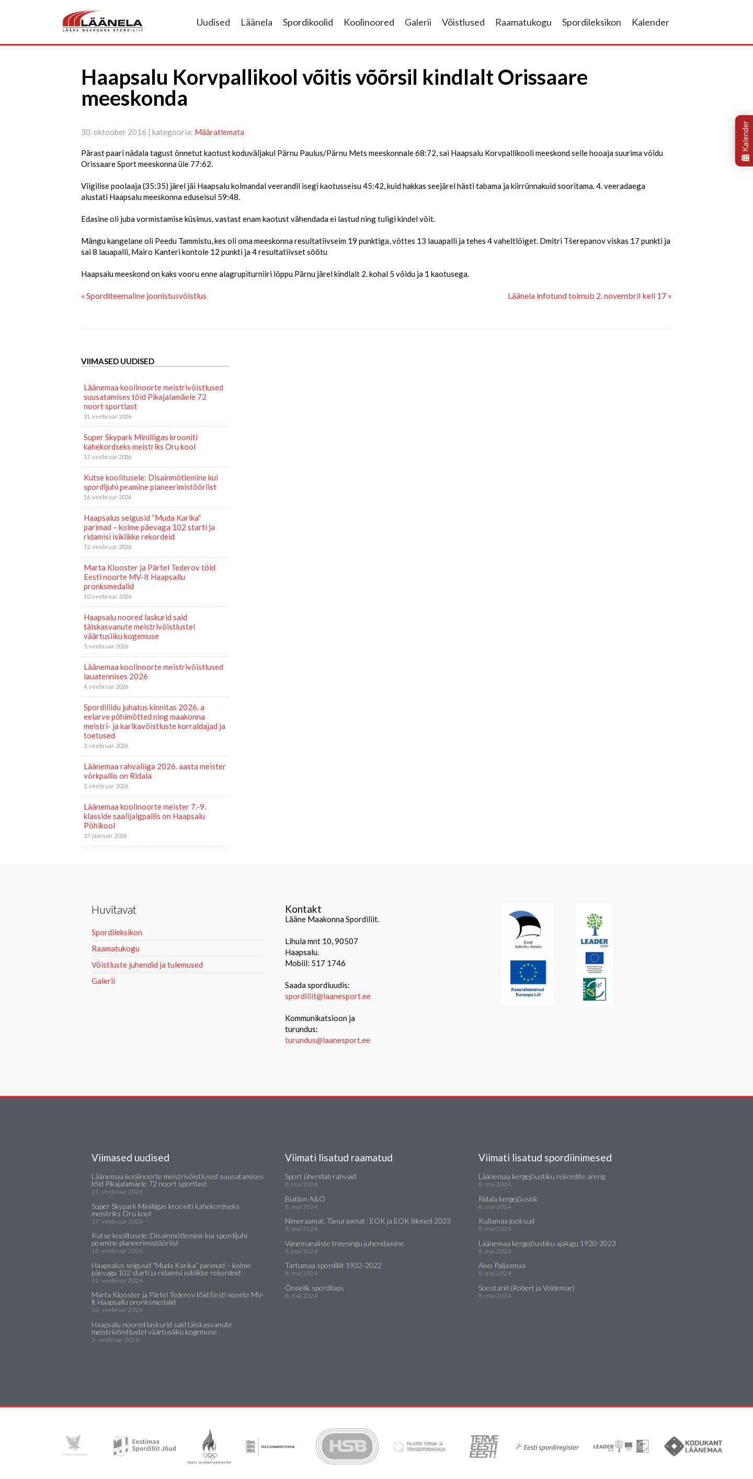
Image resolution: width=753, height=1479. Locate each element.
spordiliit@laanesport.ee (328, 996)
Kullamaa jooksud (506, 1220)
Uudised (213, 22)
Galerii (418, 22)
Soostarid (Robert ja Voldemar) (526, 1287)
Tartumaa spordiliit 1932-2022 (333, 1265)
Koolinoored (369, 22)
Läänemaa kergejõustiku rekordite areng (541, 1176)
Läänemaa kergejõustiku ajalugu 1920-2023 (547, 1243)
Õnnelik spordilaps (314, 1287)
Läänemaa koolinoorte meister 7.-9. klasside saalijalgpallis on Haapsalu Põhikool (145, 816)
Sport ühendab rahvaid (320, 1176)
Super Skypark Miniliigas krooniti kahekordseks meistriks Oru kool (141, 441)
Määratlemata (219, 132)
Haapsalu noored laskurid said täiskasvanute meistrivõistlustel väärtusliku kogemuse (139, 626)
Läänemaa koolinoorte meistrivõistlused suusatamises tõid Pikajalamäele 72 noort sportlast (153, 397)
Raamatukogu (523, 22)
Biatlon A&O (305, 1198)
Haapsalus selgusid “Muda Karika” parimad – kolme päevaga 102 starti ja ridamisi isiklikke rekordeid (149, 527)
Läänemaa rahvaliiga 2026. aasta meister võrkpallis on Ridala (155, 770)
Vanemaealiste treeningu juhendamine (344, 1243)
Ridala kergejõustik (508, 1198)
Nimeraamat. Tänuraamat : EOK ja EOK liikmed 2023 (368, 1220)
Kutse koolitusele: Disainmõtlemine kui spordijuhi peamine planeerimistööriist (151, 482)
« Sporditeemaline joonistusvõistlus (144, 295)
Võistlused (463, 22)
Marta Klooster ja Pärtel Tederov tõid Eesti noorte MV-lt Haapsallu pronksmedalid (149, 577)
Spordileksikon (591, 22)
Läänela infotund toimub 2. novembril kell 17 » (590, 295)
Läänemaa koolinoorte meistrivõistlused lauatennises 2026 (153, 671)
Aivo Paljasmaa (502, 1265)
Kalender (650, 22)
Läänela (256, 22)
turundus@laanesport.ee (328, 1040)
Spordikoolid (308, 22)
